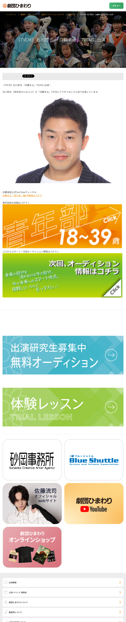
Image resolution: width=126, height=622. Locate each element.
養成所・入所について (29, 14)
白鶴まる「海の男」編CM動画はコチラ (22, 195)
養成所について (15, 612)
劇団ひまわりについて (18, 602)
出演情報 (12, 582)
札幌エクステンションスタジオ (52, 14)
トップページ (11, 14)
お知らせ (72, 14)
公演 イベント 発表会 (18, 592)
